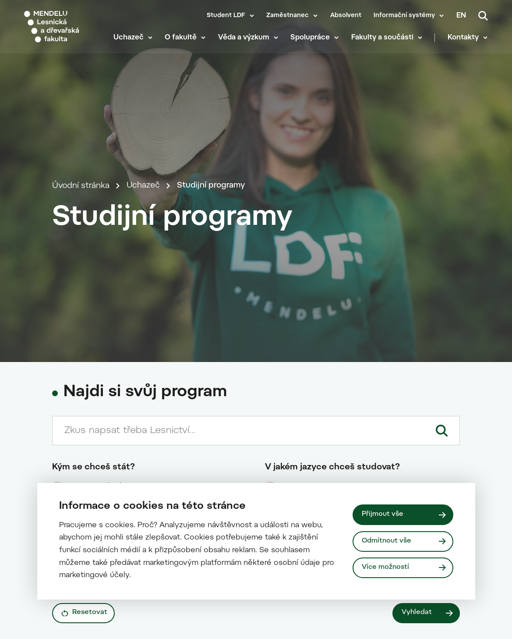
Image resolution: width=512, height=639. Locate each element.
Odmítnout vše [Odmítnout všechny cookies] (387, 541)
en (461, 15)
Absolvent (345, 16)
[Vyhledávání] (483, 16)
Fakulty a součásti (383, 39)
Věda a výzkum (244, 39)
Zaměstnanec (287, 16)
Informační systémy (404, 16)
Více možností (385, 567)
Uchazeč (129, 39)
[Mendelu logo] (63, 27)
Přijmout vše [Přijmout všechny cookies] (382, 514)
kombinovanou (95, 603)
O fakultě (182, 39)
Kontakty (463, 39)
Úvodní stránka (80, 197)
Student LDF (226, 16)
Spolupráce (311, 39)
